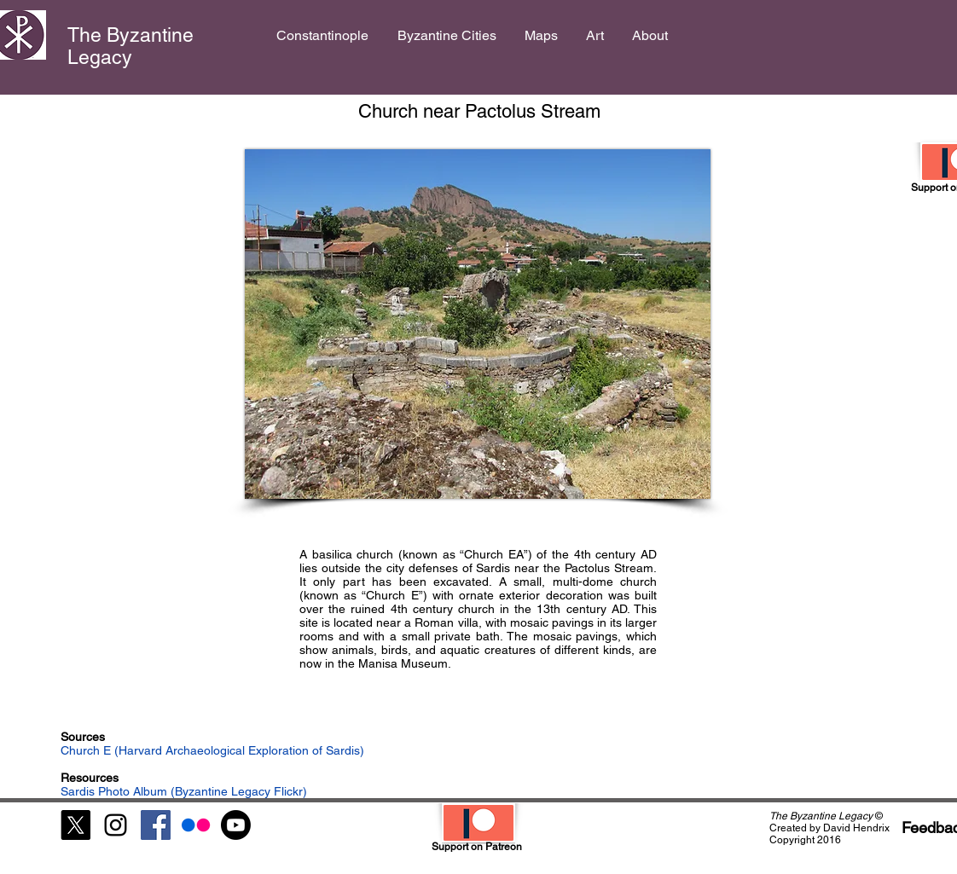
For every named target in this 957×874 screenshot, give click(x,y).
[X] (75, 825)
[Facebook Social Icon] (156, 825)
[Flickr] (196, 825)
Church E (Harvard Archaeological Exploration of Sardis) (212, 750)
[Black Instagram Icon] (115, 825)
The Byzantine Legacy (130, 46)
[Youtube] (236, 825)
